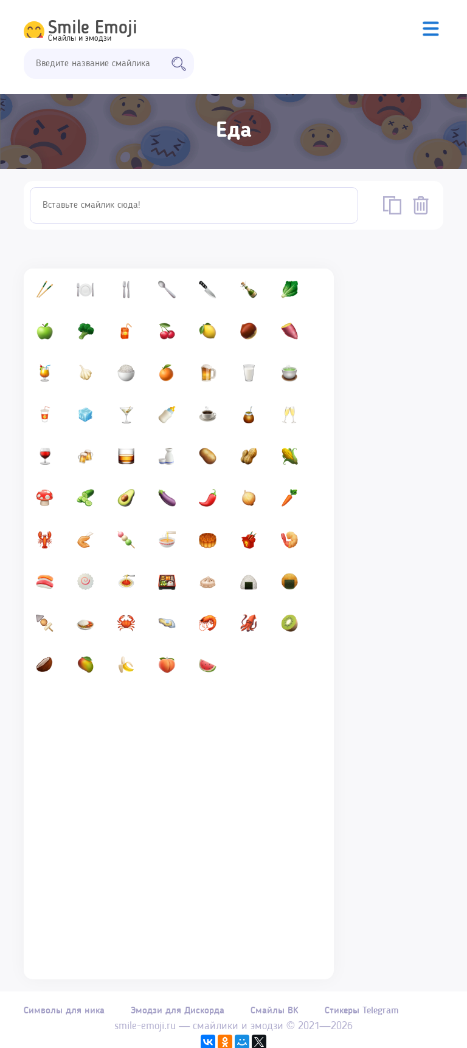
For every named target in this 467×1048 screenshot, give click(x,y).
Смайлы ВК (284, 1016)
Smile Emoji (92, 28)
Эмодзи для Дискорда (182, 1016)
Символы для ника (64, 1016)
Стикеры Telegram (376, 1016)
